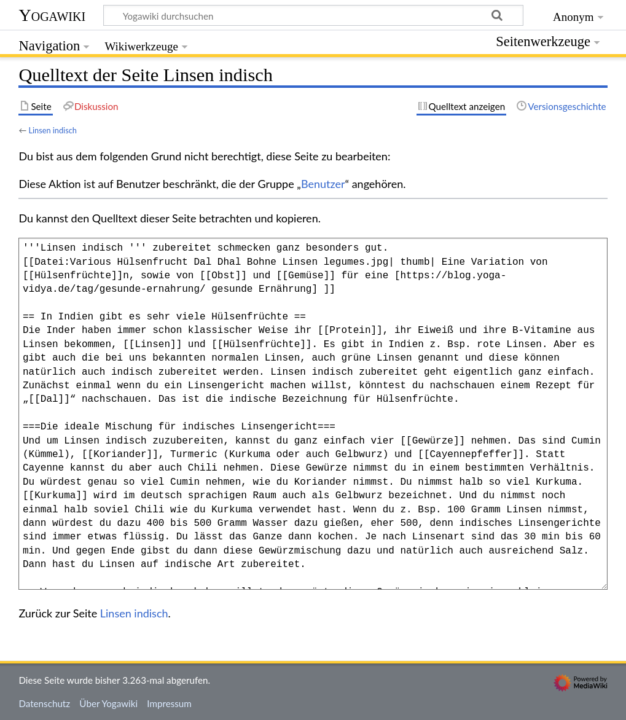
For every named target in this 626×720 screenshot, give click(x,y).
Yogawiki (51, 15)
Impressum (169, 703)
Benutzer (323, 183)
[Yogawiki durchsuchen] (313, 15)
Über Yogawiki (108, 703)
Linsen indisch (52, 130)
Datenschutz (44, 703)
